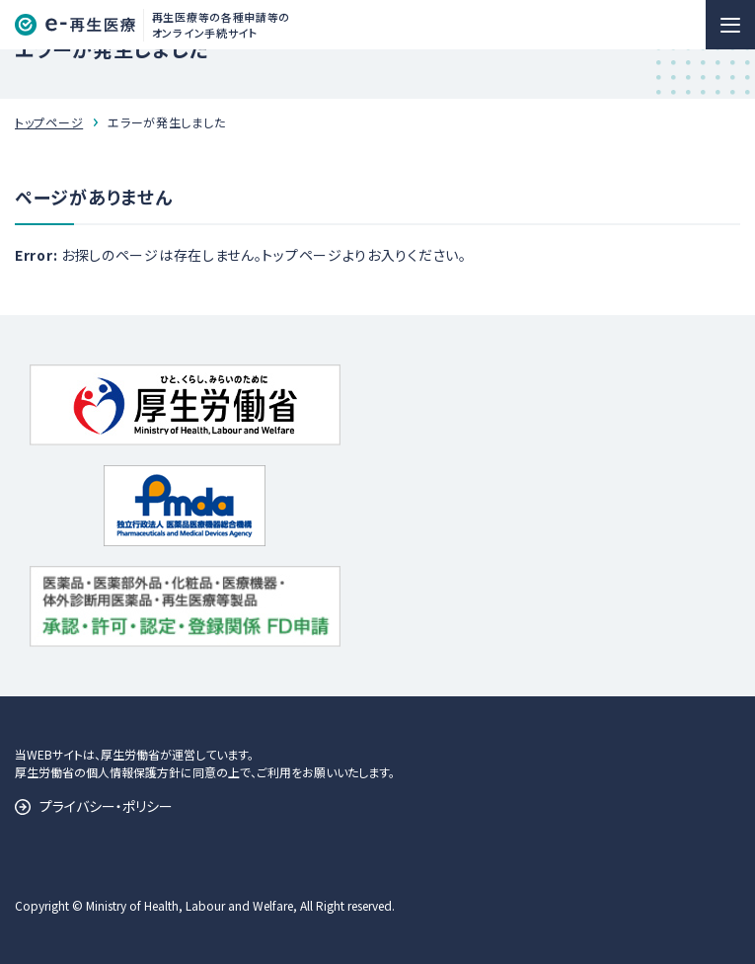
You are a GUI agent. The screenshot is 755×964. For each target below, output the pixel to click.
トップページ (49, 122)
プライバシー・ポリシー (106, 806)
